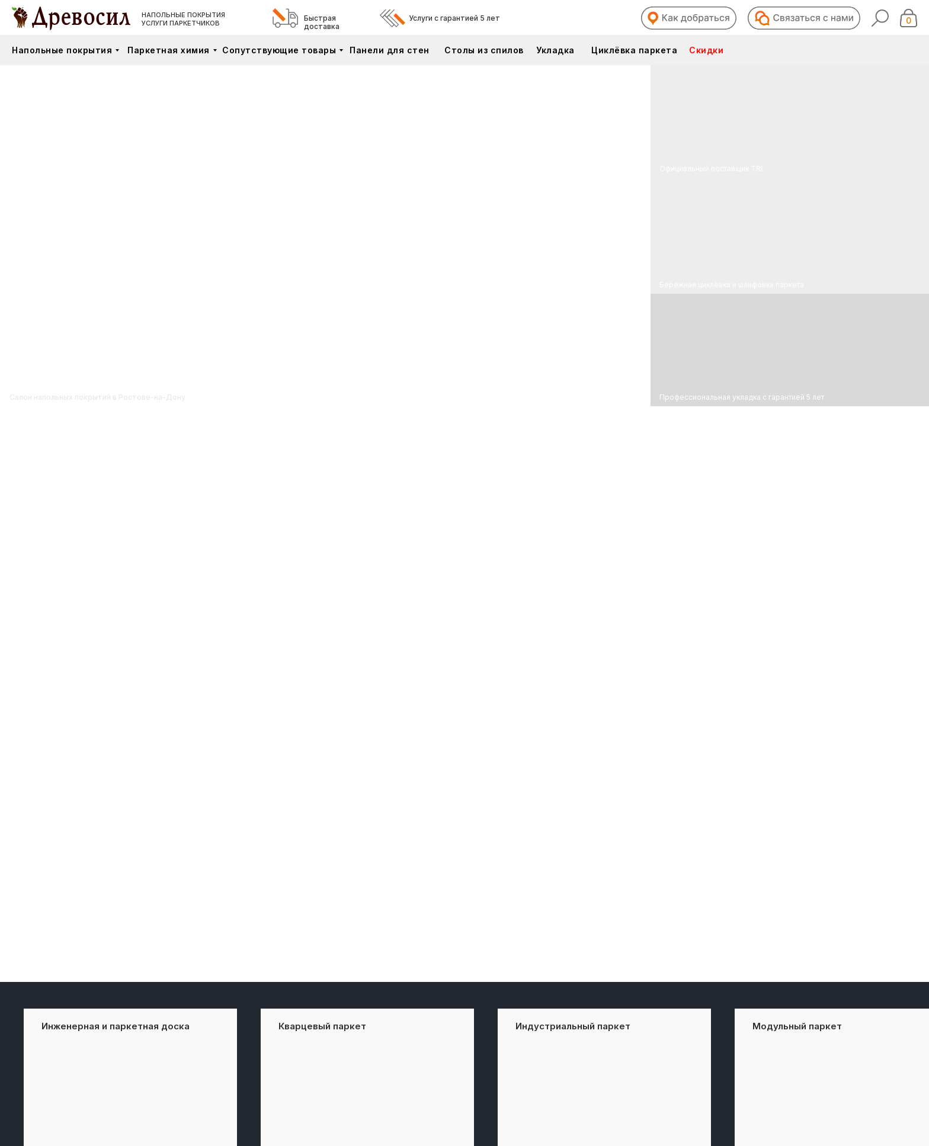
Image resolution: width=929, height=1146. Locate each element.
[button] (688, 18)
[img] (790, 236)
